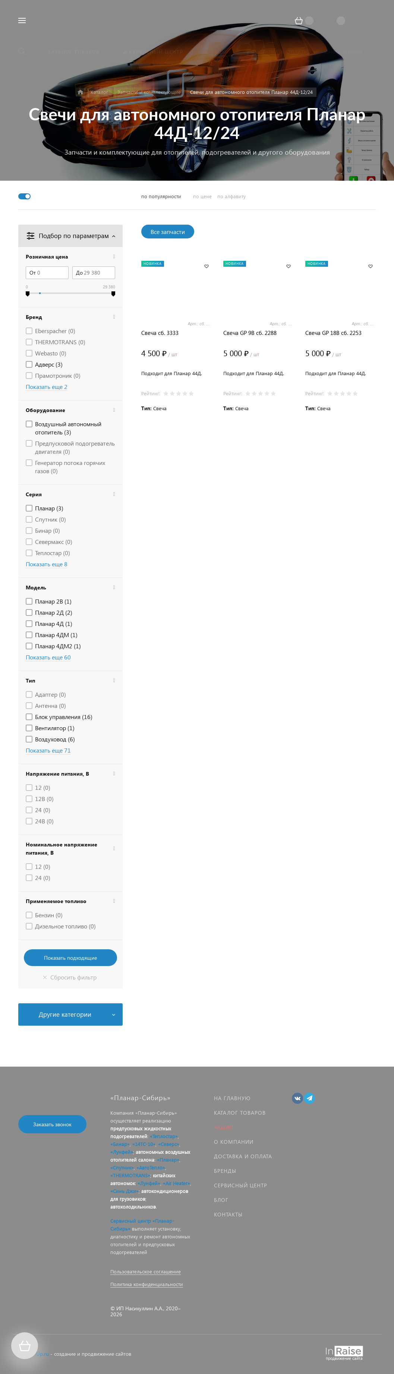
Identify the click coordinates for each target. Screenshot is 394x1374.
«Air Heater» (176, 1183)
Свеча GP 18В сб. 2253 (333, 332)
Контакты (228, 1214)
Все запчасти (168, 231)
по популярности (161, 196)
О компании (233, 1141)
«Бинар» (120, 1144)
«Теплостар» (164, 1136)
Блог (221, 1199)
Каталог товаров (240, 1112)
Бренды (225, 1170)
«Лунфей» (121, 1152)
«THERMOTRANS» (130, 1175)
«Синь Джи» (124, 1191)
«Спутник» (122, 1167)
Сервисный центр (240, 1185)
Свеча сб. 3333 (160, 332)
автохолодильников (133, 1206)
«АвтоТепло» (150, 1167)
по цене (202, 196)
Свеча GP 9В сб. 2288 (250, 332)
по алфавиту (231, 196)
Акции (223, 1127)
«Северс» (168, 1144)
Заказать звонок (52, 1124)
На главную (232, 1098)
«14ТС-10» (143, 1144)
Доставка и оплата (243, 1156)
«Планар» (168, 1159)
